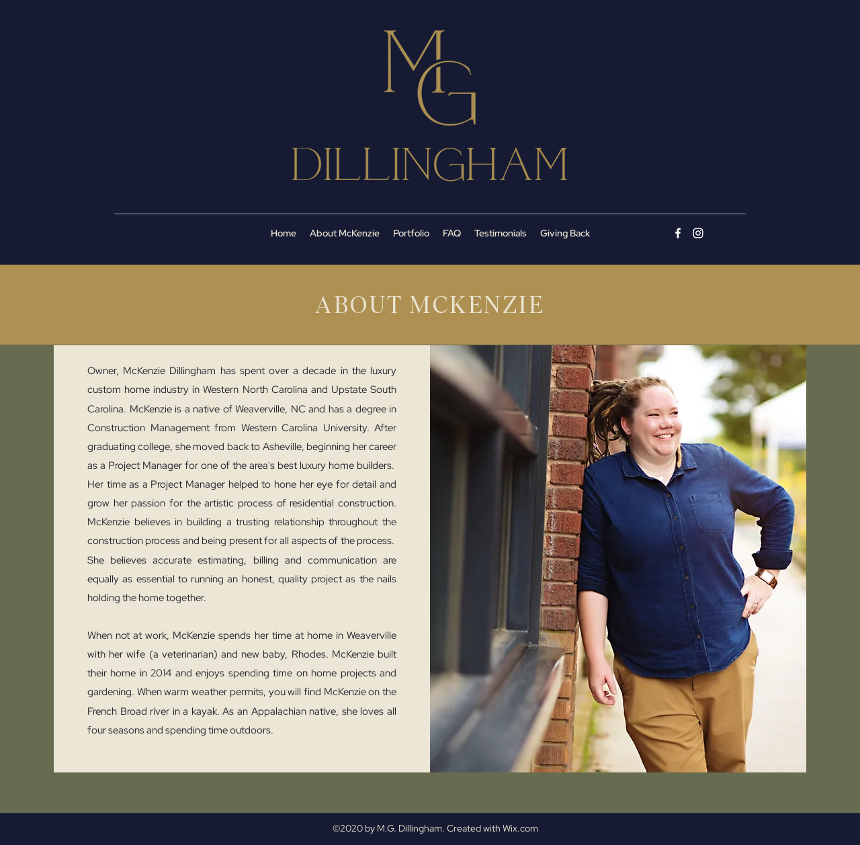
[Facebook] (678, 233)
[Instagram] (698, 233)
